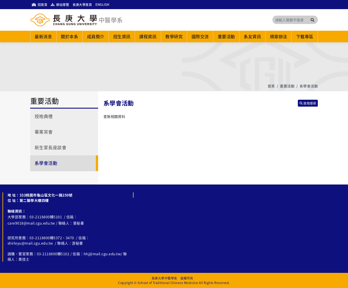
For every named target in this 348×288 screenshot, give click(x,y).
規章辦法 (278, 36)
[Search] (295, 20)
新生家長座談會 (50, 147)
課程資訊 (147, 36)
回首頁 (39, 4)
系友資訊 (252, 36)
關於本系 (69, 36)
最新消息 (43, 36)
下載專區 (304, 36)
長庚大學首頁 (82, 4)
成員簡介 (95, 36)
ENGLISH (102, 4)
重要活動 (226, 36)
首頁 (271, 86)
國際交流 (200, 36)
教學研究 (174, 36)
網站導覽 (60, 4)
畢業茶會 (44, 132)
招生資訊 (121, 36)
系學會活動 (309, 86)
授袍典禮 (44, 116)
